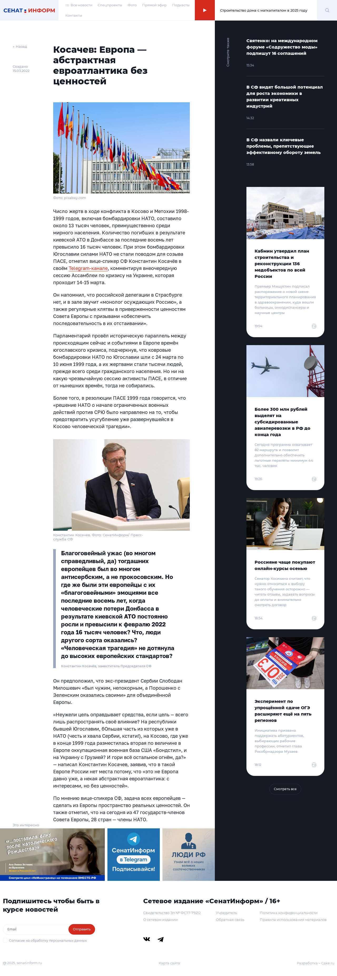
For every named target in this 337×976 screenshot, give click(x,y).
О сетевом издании (160, 919)
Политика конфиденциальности (289, 913)
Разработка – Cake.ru (315, 963)
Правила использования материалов (293, 919)
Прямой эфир (154, 5)
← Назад (20, 46)
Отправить (82, 929)
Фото (132, 5)
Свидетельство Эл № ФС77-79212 (172, 913)
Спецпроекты (110, 5)
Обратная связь (230, 919)
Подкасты (181, 5)
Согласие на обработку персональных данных (48, 941)
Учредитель (226, 913)
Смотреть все (285, 789)
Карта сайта (169, 963)
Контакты (73, 15)
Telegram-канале (88, 268)
